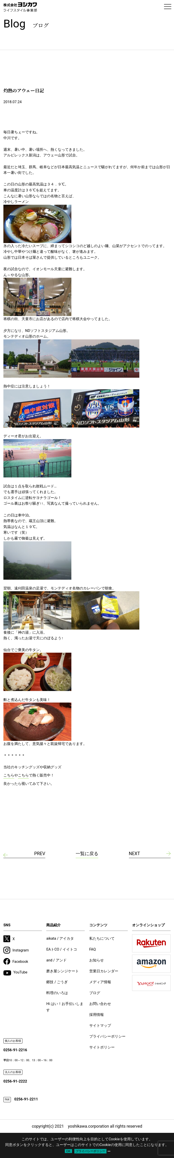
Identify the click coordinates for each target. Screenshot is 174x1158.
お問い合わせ (100, 1004)
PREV (39, 853)
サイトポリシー (102, 1047)
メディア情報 (100, 982)
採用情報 (96, 1014)
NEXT (134, 853)
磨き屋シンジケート (62, 971)
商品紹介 (53, 925)
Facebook (15, 961)
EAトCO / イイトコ (61, 949)
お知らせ (96, 960)
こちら (8, 775)
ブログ (94, 993)
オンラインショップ (148, 925)
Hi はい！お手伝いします (64, 1007)
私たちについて (102, 938)
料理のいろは (57, 993)
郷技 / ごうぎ (57, 982)
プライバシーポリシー (107, 1036)
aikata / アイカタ (60, 938)
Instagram (16, 950)
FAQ (92, 949)
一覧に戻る (87, 853)
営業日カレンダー (103, 971)
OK (68, 1151)
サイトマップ (100, 1025)
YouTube (15, 973)
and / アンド (56, 960)
